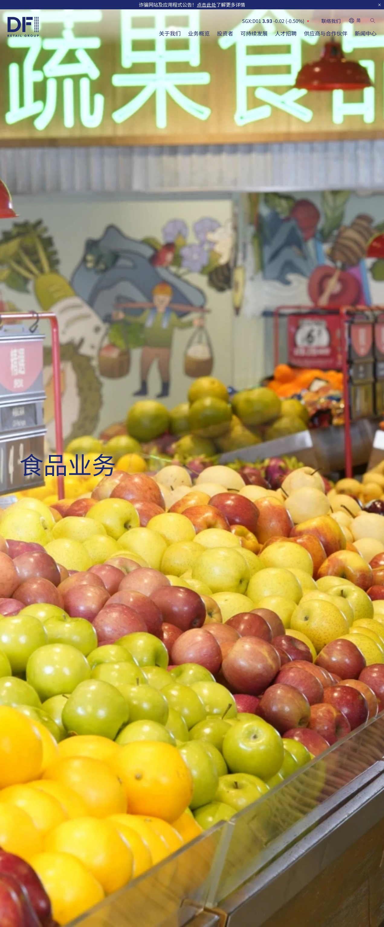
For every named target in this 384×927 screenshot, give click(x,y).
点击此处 (206, 4)
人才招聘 (286, 33)
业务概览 (199, 33)
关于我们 (170, 33)
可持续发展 (254, 33)
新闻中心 (365, 33)
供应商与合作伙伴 (325, 33)
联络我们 (331, 20)
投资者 (225, 33)
